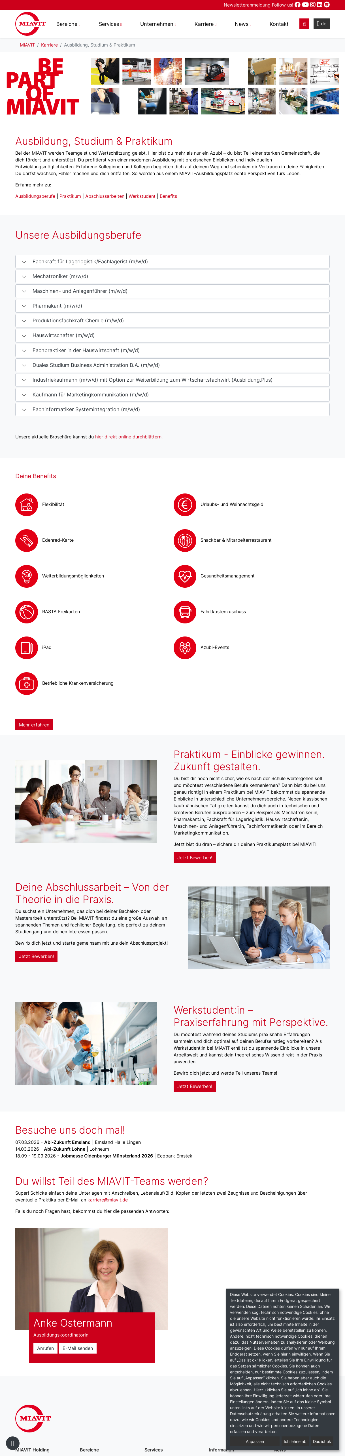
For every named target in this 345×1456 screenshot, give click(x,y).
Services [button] (109, 24)
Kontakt (279, 24)
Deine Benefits (35, 476)
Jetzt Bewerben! (194, 857)
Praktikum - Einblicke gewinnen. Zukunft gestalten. (249, 760)
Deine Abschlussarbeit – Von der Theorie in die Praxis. (92, 893)
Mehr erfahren (34, 725)
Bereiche (66, 24)
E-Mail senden (78, 1348)
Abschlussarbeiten (104, 196)
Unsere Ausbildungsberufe (78, 235)
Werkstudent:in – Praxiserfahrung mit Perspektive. (251, 1016)
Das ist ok (322, 1441)
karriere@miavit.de (108, 1200)
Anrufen (45, 1348)
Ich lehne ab (295, 1441)
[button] (172, 261)
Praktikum (70, 196)
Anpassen (255, 1441)
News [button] (241, 24)
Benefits (168, 196)
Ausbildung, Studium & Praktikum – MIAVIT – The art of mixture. (30, 24)
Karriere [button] (204, 24)
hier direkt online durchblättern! (129, 437)
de (321, 23)
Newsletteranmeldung (248, 5)
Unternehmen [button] (156, 24)
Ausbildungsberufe (35, 196)
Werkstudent (142, 196)
